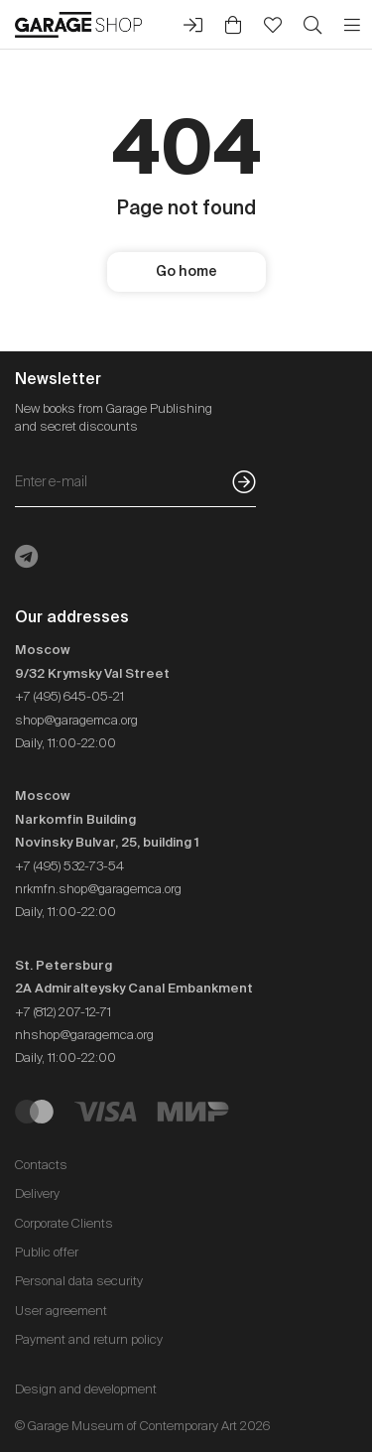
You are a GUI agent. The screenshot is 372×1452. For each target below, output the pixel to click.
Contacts (41, 1164)
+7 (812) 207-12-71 (63, 1011)
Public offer (46, 1252)
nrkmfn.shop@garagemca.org (98, 888)
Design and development (86, 1389)
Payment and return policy (89, 1339)
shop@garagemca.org (76, 720)
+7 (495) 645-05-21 (69, 696)
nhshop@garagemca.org (84, 1034)
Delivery (37, 1193)
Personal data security (79, 1280)
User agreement (61, 1310)
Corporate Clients (64, 1223)
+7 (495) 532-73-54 (69, 865)
